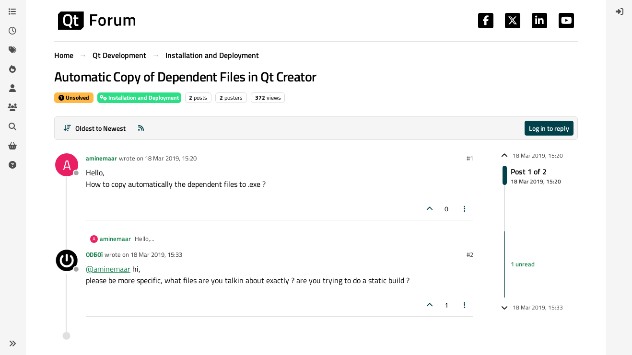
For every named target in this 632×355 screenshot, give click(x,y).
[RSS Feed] (141, 128)
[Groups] (12, 107)
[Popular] (12, 69)
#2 (470, 254)
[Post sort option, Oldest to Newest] (94, 128)
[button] (12, 343)
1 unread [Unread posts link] (523, 264)
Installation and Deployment (139, 97)
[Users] (12, 88)
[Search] (12, 126)
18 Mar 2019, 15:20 (171, 158)
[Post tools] (465, 208)
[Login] (619, 11)
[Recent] (12, 30)
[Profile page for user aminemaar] (66, 164)
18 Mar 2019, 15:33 (156, 254)
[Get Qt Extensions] (12, 145)
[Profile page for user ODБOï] (66, 261)
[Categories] (12, 11)
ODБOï (94, 254)
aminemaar (101, 158)
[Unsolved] (12, 164)
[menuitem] (619, 11)
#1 (470, 158)
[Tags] (12, 49)
